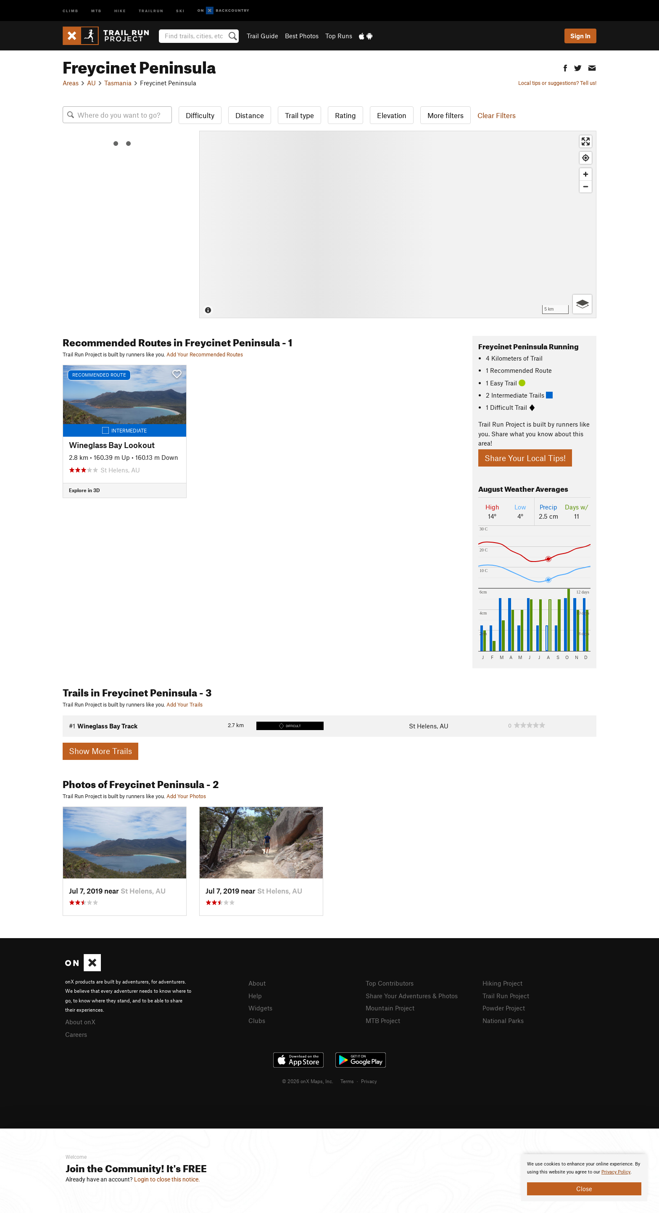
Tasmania (118, 83)
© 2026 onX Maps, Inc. (307, 1081)
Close (584, 1188)
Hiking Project (502, 983)
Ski (180, 10)
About (257, 983)
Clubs (256, 1020)
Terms (347, 1081)
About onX (80, 1022)
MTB (96, 10)
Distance (249, 115)
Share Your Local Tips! (525, 458)
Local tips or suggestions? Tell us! (557, 82)
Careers (76, 1034)
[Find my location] (586, 158)
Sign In (580, 36)
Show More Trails (100, 751)
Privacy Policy (615, 1172)
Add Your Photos (186, 796)
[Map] (398, 224)
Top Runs (338, 36)
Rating (345, 115)
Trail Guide (262, 36)
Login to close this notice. (167, 1179)
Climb (71, 10)
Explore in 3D (84, 490)
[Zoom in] (586, 174)
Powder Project (503, 1008)
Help (255, 995)
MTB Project (383, 1020)
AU (91, 83)
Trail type (299, 115)
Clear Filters (496, 115)
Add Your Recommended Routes (204, 354)
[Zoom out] (586, 186)
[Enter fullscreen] (586, 141)
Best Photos (302, 36)
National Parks (503, 1020)
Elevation (391, 115)
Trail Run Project (505, 995)
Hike (120, 10)
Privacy (369, 1081)
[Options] (582, 304)
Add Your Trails (184, 704)
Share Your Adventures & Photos (412, 995)
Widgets (260, 1008)
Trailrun (151, 10)
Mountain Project (390, 1008)
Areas (71, 83)
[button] (565, 67)
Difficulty (200, 115)
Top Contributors (390, 983)
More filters (445, 115)
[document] (584, 1177)
